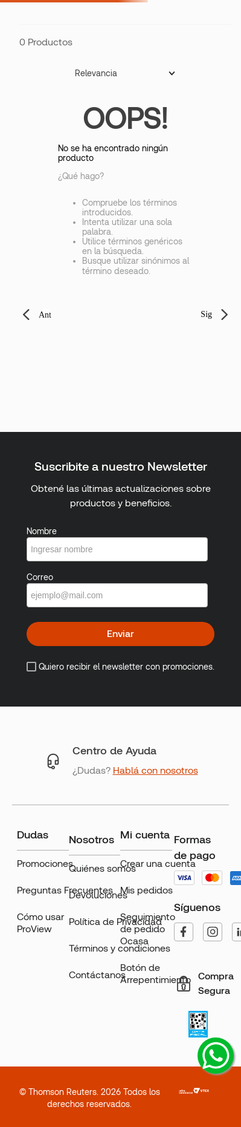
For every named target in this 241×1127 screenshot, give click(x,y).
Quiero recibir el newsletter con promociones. (126, 666)
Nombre (42, 531)
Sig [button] (206, 314)
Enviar (120, 633)
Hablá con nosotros (155, 770)
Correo (40, 577)
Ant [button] (45, 314)
